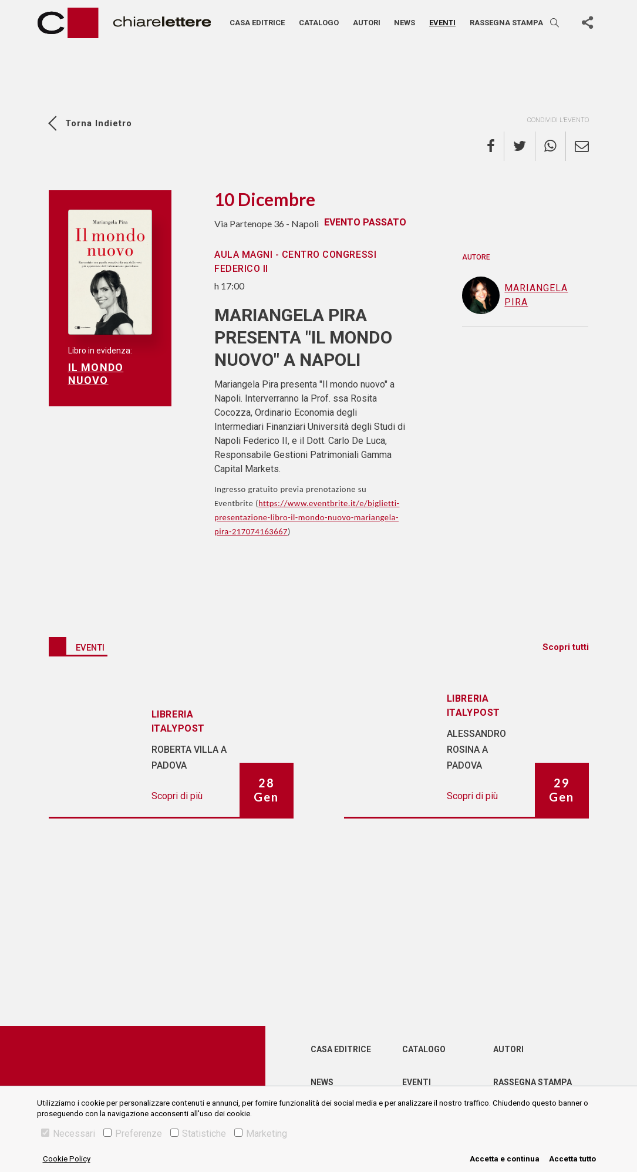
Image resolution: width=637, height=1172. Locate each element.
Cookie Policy (66, 1158)
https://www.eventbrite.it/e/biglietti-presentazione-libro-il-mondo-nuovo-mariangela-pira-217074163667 (307, 517)
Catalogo (319, 22)
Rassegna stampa (506, 22)
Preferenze (132, 1133)
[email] (577, 146)
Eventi (442, 22)
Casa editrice (257, 22)
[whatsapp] (550, 146)
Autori (366, 22)
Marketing (260, 1133)
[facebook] (495, 146)
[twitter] (519, 146)
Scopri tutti (565, 647)
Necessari (68, 1133)
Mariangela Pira (515, 295)
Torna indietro (98, 123)
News (404, 22)
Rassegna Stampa (532, 1082)
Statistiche (198, 1133)
